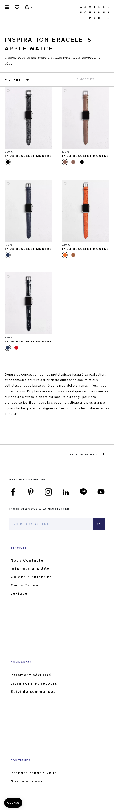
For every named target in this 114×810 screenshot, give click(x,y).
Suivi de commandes (33, 691)
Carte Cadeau (26, 585)
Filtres (13, 79)
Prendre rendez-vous (34, 773)
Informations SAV (30, 569)
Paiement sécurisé (31, 675)
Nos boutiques (27, 781)
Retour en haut (87, 454)
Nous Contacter (28, 560)
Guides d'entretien (31, 577)
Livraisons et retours (34, 683)
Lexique (19, 593)
